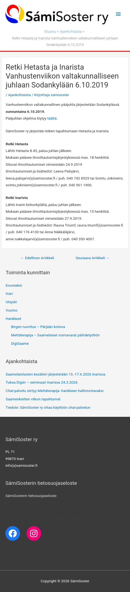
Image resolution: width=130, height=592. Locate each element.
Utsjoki (11, 302)
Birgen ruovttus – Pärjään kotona (38, 326)
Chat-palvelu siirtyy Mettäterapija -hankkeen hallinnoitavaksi (55, 390)
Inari (9, 293)
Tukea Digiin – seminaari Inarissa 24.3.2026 (42, 382)
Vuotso (11, 310)
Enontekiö (14, 285)
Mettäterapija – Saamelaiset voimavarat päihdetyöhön (55, 335)
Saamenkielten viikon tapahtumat (33, 399)
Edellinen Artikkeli (37, 258)
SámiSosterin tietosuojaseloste (30, 495)
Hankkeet (13, 318)
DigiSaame (20, 343)
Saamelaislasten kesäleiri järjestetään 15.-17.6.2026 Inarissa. (56, 374)
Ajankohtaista (19, 95)
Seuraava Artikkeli (93, 258)
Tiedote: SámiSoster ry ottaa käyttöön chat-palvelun (48, 407)
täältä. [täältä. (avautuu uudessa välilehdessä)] (52, 118)
